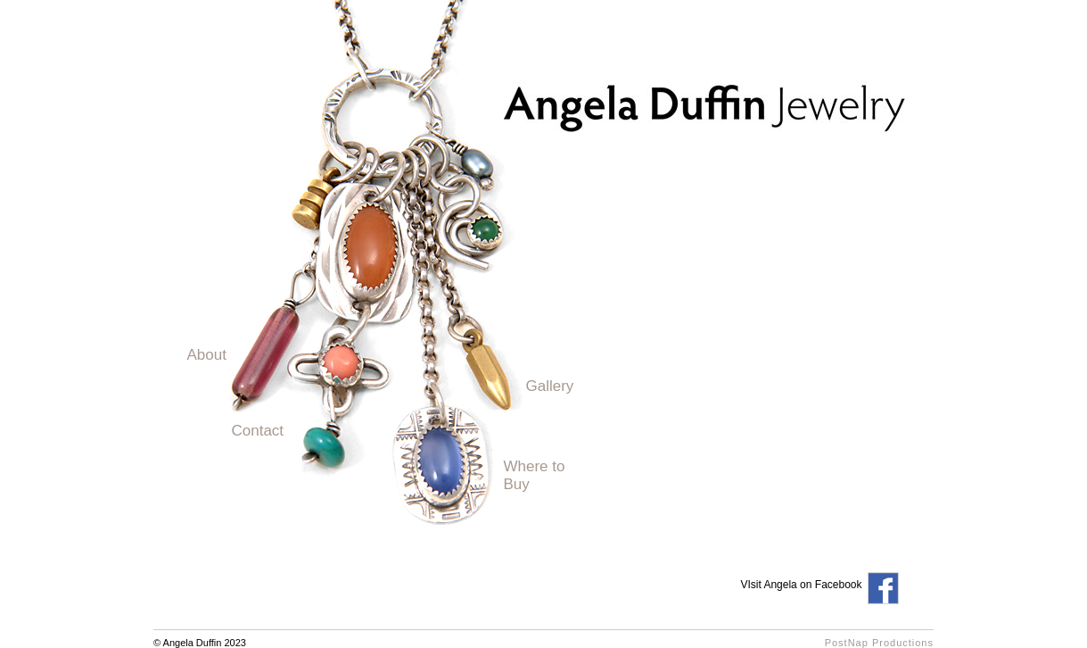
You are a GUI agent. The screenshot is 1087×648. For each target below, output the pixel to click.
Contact (258, 430)
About (206, 354)
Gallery (550, 386)
